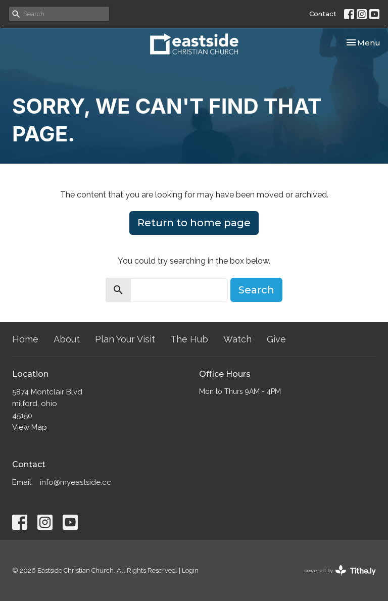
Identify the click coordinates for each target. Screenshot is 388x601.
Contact (322, 14)
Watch (237, 339)
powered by (340, 570)
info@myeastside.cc (75, 482)
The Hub (189, 339)
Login (190, 570)
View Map (29, 427)
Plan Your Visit (125, 339)
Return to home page (194, 223)
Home (25, 339)
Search (256, 290)
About (67, 339)
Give (276, 339)
